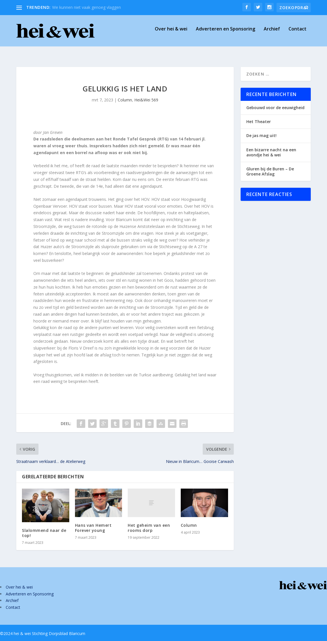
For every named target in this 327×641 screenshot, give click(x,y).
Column (125, 94)
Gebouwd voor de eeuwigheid (275, 102)
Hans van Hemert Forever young (93, 522)
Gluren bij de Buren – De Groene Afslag (270, 166)
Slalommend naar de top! (44, 527)
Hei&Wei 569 (146, 94)
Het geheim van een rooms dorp (149, 522)
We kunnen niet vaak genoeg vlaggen (86, 7)
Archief (272, 33)
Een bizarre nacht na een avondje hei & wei (271, 147)
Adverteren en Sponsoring (225, 33)
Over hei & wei (171, 33)
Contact (297, 33)
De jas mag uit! (261, 130)
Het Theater (258, 116)
